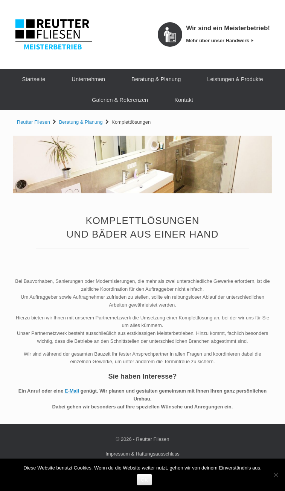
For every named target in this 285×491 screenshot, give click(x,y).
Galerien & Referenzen (120, 100)
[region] (142, 164)
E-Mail (72, 391)
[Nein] (275, 475)
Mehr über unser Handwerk (219, 40)
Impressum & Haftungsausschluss (142, 454)
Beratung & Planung (156, 79)
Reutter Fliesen (33, 122)
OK (144, 480)
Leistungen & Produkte (235, 79)
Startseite (33, 79)
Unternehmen (88, 79)
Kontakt (183, 100)
